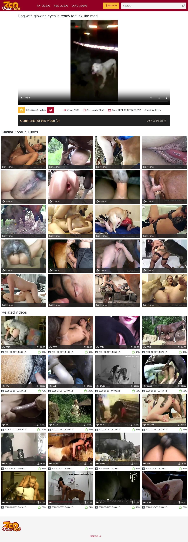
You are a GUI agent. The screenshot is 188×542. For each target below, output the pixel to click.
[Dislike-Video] (50, 110)
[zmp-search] (153, 6)
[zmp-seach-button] (183, 6)
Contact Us (95, 536)
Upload (111, 5)
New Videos (61, 5)
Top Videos (43, 5)
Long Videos (79, 5)
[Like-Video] (21, 110)
